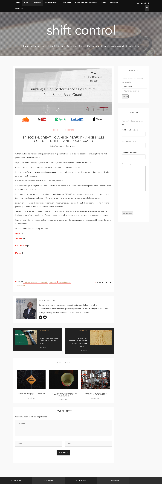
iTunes (18, 253)
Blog (55, 130)
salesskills (53, 282)
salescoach (44, 282)
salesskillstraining (64, 282)
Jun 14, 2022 (71, 146)
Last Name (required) (130, 141)
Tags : (19, 281)
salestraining (21, 285)
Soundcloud (20, 246)
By (57, 146)
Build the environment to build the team (31, 393)
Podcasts (69, 130)
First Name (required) (130, 130)
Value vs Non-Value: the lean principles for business (95, 393)
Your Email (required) (129, 152)
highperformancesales (31, 282)
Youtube (19, 238)
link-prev (37, 339)
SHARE (98, 282)
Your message (127, 164)
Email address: (127, 86)
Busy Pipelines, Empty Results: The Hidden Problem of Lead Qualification (63, 394)
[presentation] (131, 201)
